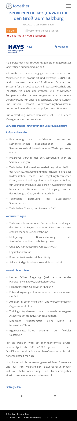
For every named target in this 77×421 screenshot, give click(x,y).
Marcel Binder (47, 24)
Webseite (63, 46)
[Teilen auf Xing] (55, 396)
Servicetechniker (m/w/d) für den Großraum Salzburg (38, 15)
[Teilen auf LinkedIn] (22, 396)
